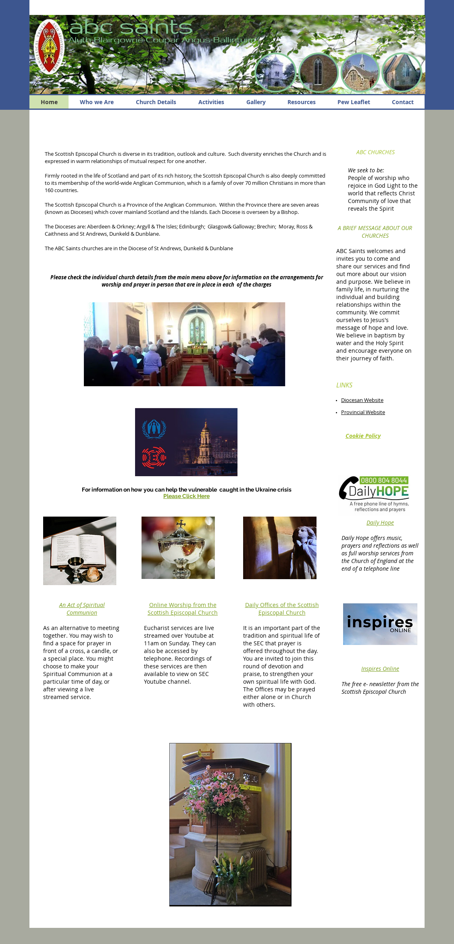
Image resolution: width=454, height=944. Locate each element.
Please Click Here (186, 496)
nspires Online (381, 668)
